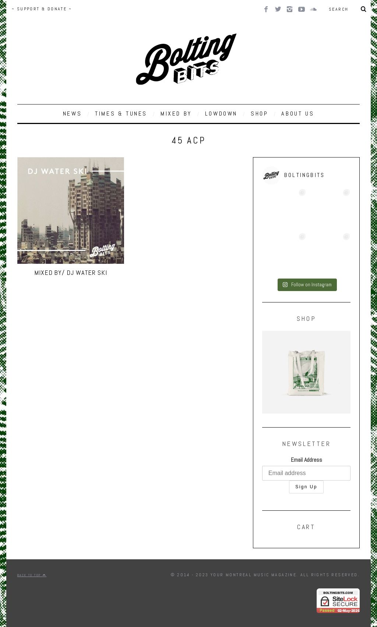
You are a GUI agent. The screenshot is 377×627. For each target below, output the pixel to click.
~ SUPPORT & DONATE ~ (42, 9)
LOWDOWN (221, 113)
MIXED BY (176, 113)
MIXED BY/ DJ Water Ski (70, 272)
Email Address (306, 460)
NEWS (72, 113)
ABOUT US (297, 113)
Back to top (31, 575)
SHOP (259, 113)
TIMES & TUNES (121, 113)
